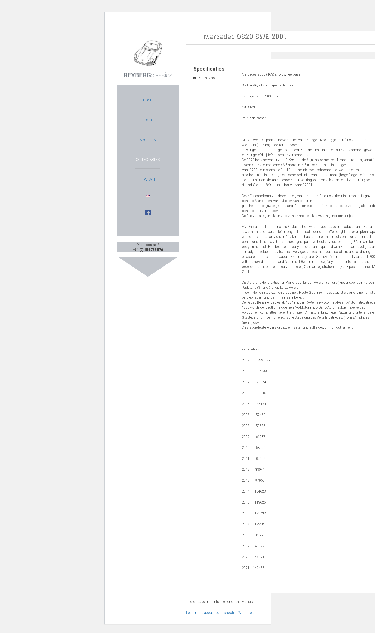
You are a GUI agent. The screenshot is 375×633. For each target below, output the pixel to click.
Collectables (148, 160)
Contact (148, 180)
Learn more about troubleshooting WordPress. (221, 612)
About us (148, 140)
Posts (147, 120)
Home (148, 100)
